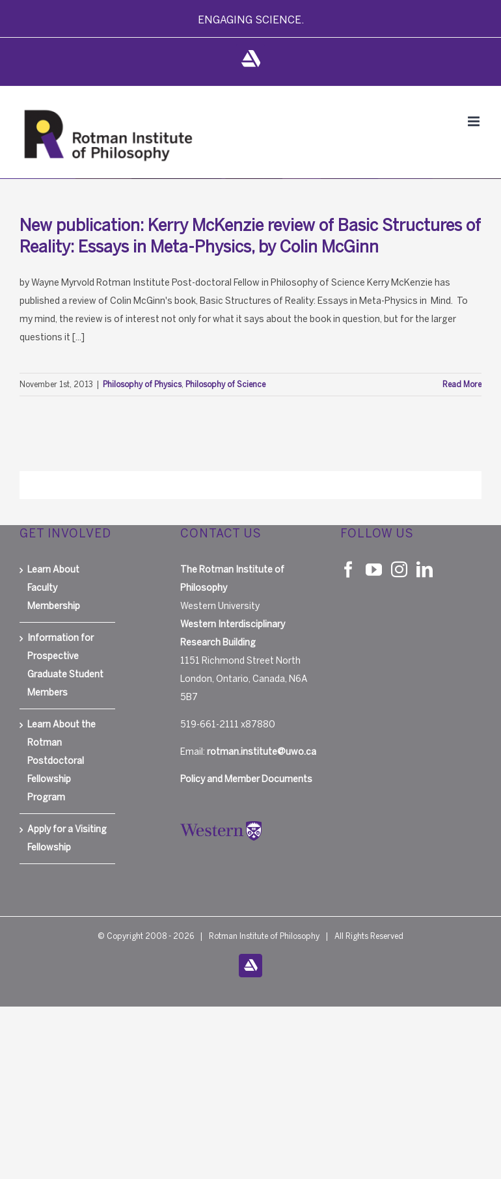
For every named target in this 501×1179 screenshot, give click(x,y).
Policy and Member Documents (246, 779)
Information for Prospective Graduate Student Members (65, 665)
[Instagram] (399, 569)
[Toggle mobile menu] (474, 121)
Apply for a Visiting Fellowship (67, 838)
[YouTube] (374, 569)
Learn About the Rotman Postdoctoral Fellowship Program (61, 761)
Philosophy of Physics (142, 384)
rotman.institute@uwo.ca (261, 751)
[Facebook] (348, 569)
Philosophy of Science (225, 384)
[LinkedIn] (424, 569)
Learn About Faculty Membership (53, 588)
